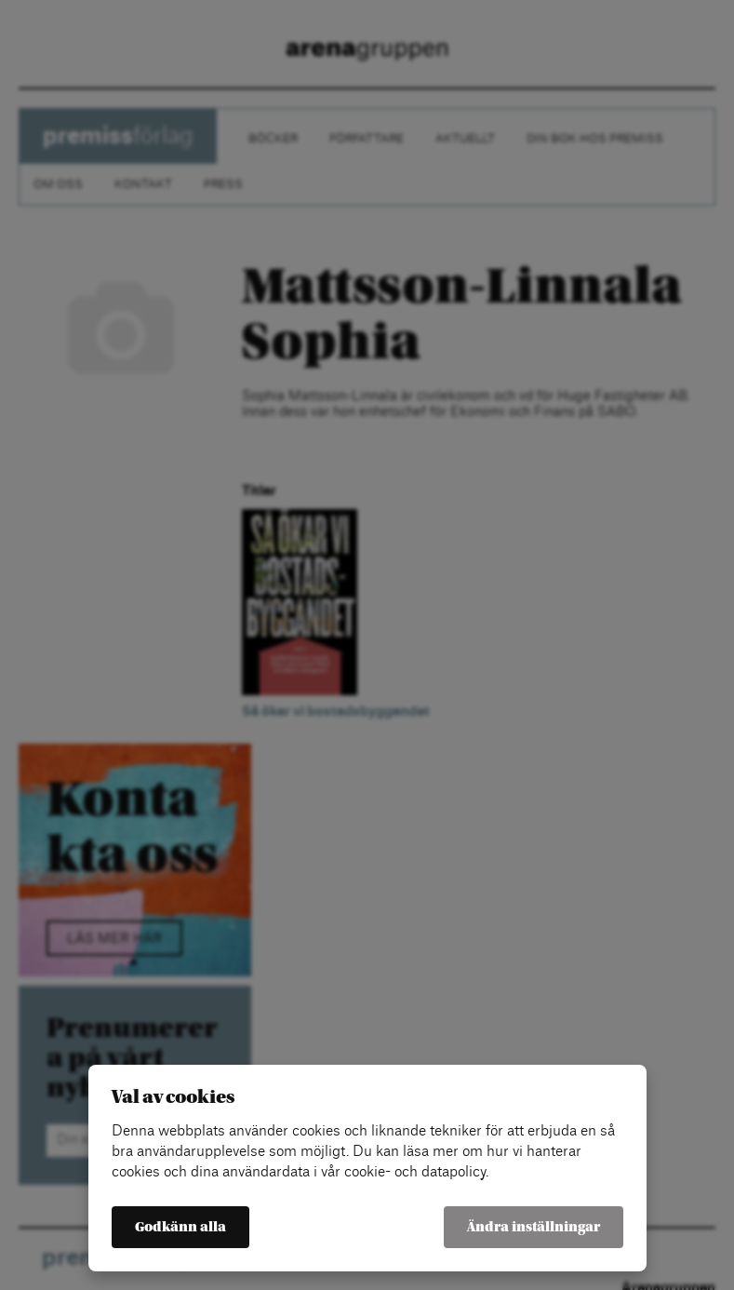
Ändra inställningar (533, 1227)
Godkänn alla (180, 1227)
